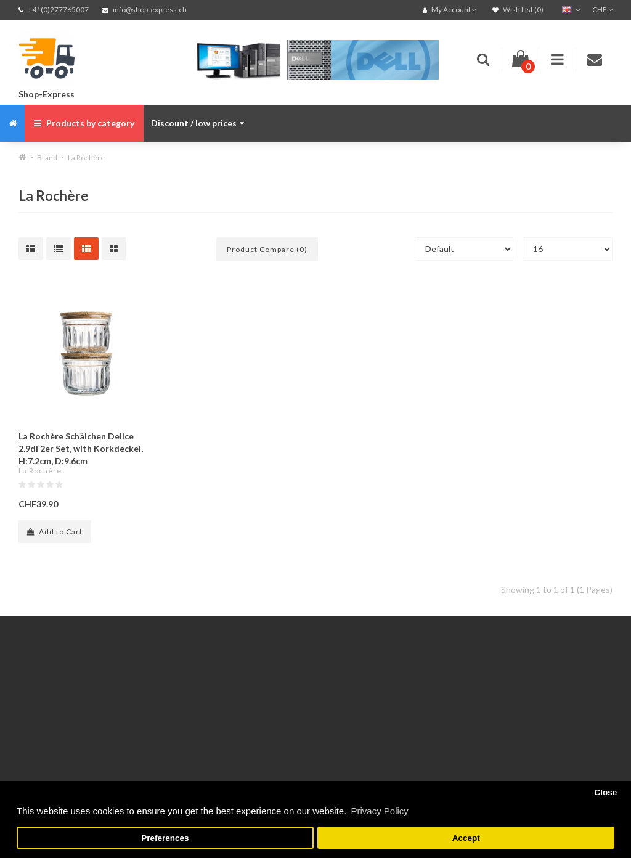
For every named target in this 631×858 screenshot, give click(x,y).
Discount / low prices (197, 123)
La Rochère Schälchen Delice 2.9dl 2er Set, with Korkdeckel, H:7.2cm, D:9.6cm (80, 448)
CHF (602, 9)
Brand (47, 157)
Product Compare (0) (267, 249)
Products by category (84, 123)
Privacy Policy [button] (379, 811)
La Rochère (86, 157)
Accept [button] (466, 838)
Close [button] (605, 792)
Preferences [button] (165, 838)
